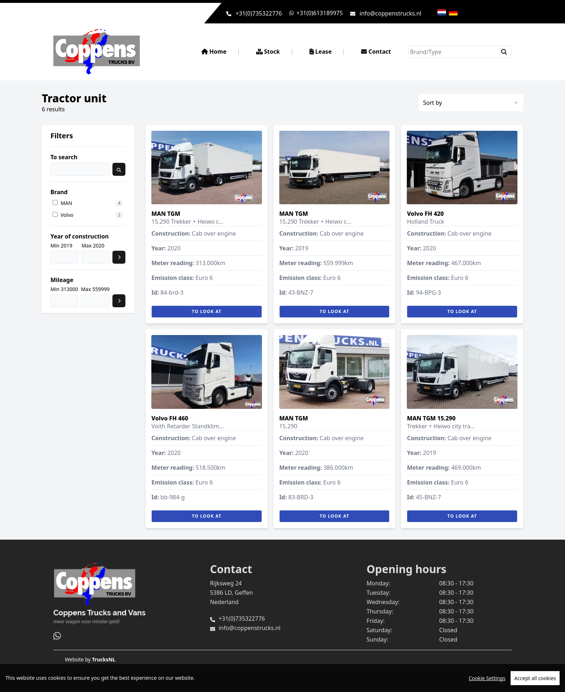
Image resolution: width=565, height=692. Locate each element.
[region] (282, 678)
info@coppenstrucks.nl (391, 13)
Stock (268, 51)
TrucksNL (103, 659)
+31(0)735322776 (259, 13)
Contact (376, 51)
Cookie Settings (487, 678)
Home (214, 51)
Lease (321, 51)
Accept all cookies (535, 678)
